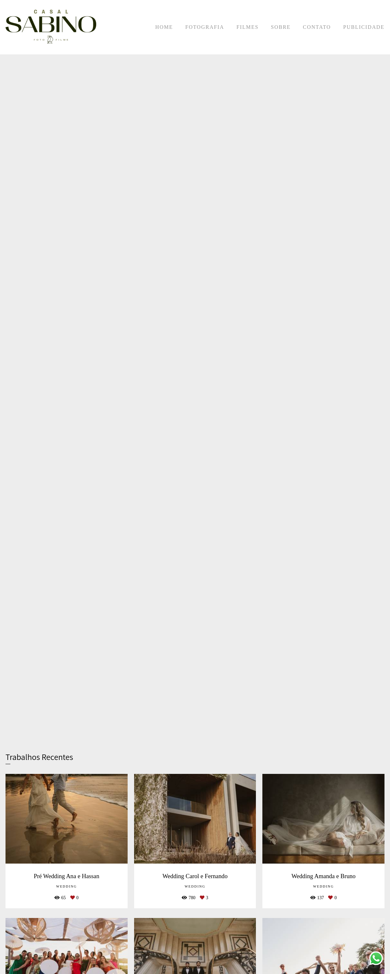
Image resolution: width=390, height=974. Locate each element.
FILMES (247, 27)
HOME (164, 27)
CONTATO (317, 27)
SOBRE (281, 27)
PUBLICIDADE (363, 27)
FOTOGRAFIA (204, 27)
